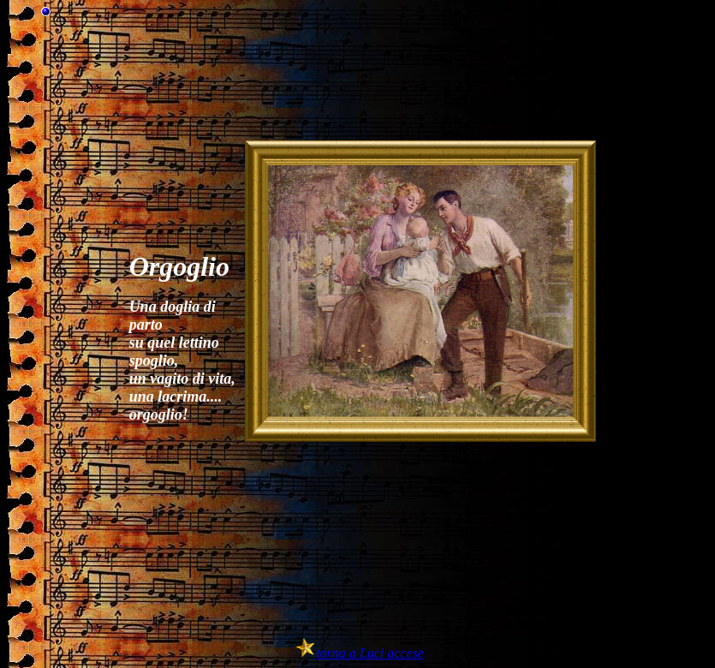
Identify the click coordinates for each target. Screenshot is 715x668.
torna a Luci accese (370, 653)
